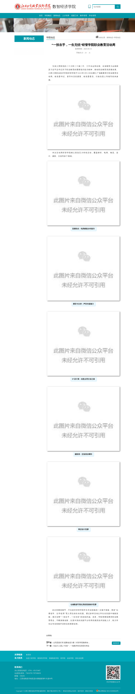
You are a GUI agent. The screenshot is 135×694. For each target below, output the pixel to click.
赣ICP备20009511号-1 (54, 691)
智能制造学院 (54, 658)
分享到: (49, 635)
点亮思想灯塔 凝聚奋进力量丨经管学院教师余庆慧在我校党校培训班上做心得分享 (71, 642)
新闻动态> (110, 37)
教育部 (28, 655)
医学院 (62, 658)
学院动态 (29, 45)
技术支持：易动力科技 (85, 691)
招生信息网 (79, 658)
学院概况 (48, 15)
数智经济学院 (42, 658)
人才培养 (65, 15)
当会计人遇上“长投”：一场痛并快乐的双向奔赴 (71, 646)
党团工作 (74, 15)
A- (90, 53)
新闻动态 (56, 15)
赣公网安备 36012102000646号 (107, 690)
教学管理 (83, 15)
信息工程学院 (31, 658)
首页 (41, 15)
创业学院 (70, 658)
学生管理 (92, 15)
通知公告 (29, 52)
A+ (86, 53)
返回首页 (116, 643)
